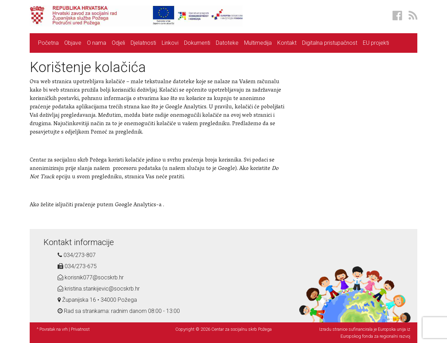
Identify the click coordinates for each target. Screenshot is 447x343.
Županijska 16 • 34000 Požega (97, 299)
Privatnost (80, 329)
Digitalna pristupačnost (329, 43)
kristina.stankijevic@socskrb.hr (99, 288)
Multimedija (258, 43)
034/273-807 (77, 255)
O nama (96, 43)
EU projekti (376, 43)
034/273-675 (77, 266)
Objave (72, 43)
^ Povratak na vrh (52, 329)
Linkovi (170, 43)
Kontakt (286, 43)
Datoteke (227, 43)
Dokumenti (197, 43)
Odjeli (118, 43)
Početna (48, 43)
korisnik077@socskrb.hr (91, 277)
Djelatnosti (143, 43)
